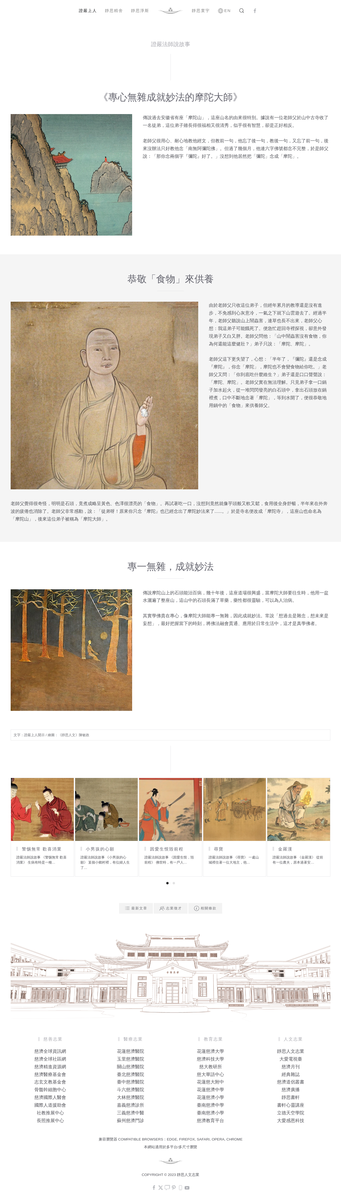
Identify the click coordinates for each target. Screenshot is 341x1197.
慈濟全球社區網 (50, 1059)
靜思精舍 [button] (114, 10)
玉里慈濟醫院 (130, 1059)
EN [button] (224, 10)
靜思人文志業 (290, 1051)
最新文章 (136, 908)
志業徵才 (170, 908)
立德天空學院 (290, 1112)
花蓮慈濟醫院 (130, 1051)
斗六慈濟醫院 (130, 1089)
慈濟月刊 (291, 1066)
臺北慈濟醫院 (130, 1074)
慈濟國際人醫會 (50, 1097)
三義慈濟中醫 (130, 1112)
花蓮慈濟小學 (210, 1097)
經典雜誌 (291, 1074)
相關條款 (205, 908)
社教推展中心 (50, 1112)
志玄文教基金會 (50, 1082)
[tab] (167, 883)
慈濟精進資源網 (50, 1066)
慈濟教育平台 (210, 1120)
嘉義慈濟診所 (130, 1105)
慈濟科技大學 (210, 1059)
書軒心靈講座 (290, 1105)
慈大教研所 (210, 1066)
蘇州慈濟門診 (130, 1120)
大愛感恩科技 (290, 1120)
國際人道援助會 (50, 1105)
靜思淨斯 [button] (140, 10)
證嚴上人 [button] (88, 10)
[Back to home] (170, 10)
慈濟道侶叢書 (290, 1082)
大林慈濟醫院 (130, 1097)
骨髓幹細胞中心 (50, 1089)
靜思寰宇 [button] (201, 10)
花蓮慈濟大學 (210, 1051)
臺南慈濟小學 (210, 1112)
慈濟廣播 (291, 1089)
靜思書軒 (291, 1097)
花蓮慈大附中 (210, 1082)
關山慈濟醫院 (130, 1066)
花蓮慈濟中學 (210, 1089)
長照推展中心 (50, 1120)
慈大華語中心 (210, 1074)
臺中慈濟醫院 (130, 1082)
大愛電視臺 (290, 1059)
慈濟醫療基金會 (50, 1074)
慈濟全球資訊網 (50, 1051)
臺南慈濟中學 (210, 1105)
